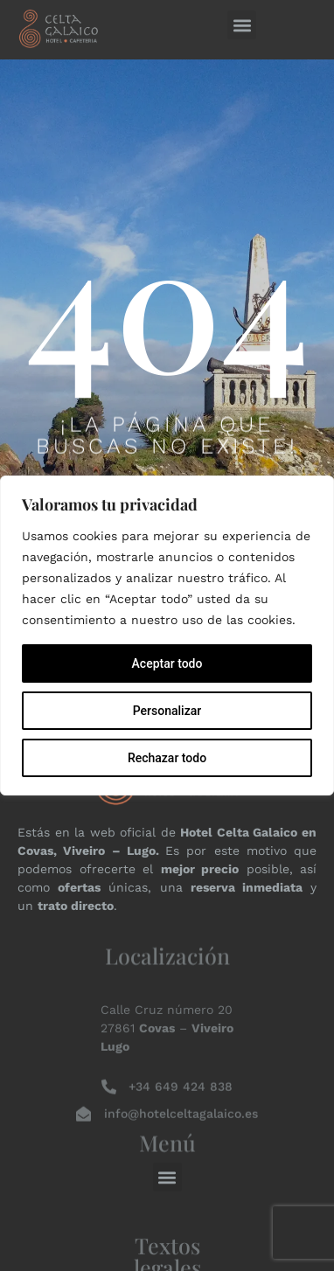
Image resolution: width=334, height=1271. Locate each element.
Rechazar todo (167, 758)
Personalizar (167, 711)
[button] (241, 24)
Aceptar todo (167, 663)
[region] (167, 635)
